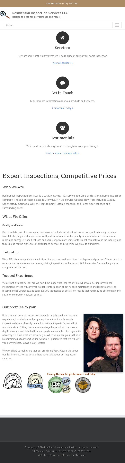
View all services (61, 63)
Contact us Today (61, 108)
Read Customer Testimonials (61, 153)
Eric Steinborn (78, 454)
